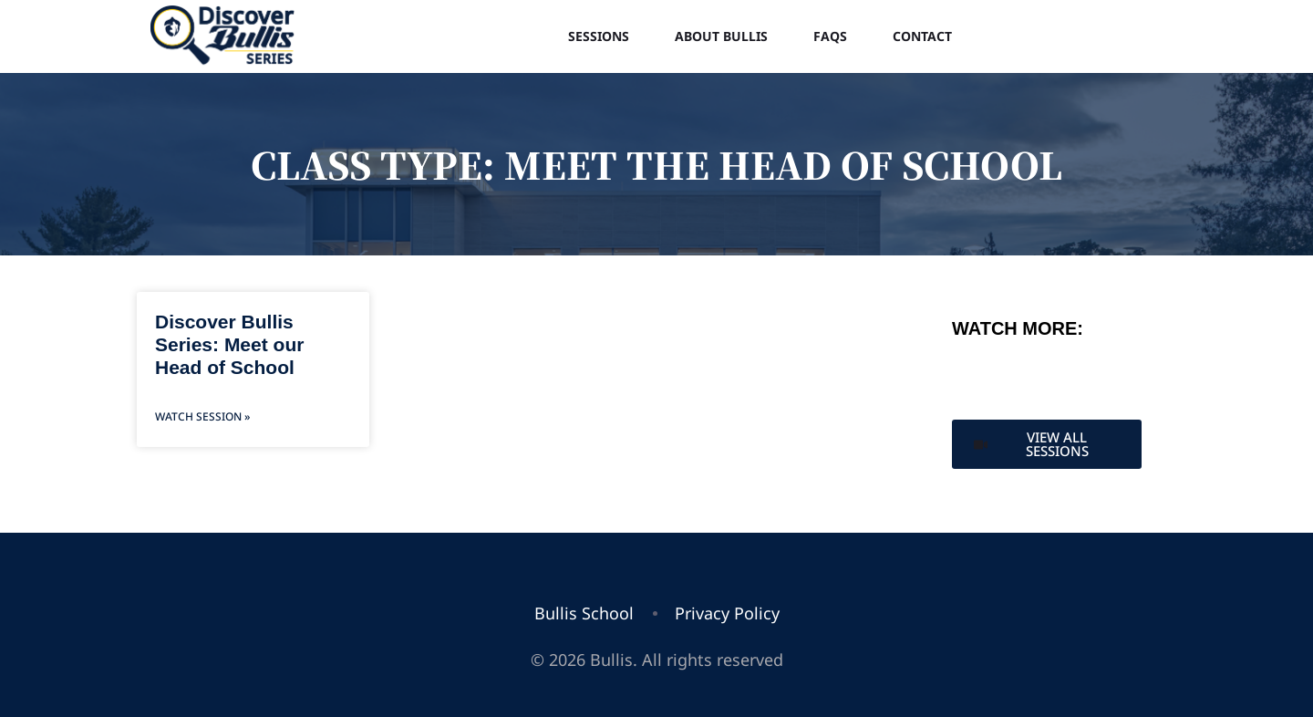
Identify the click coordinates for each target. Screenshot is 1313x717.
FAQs (830, 36)
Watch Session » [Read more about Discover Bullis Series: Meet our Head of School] (202, 416)
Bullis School (584, 613)
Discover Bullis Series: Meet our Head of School (229, 344)
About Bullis (721, 36)
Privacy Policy (727, 613)
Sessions (598, 36)
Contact (922, 36)
